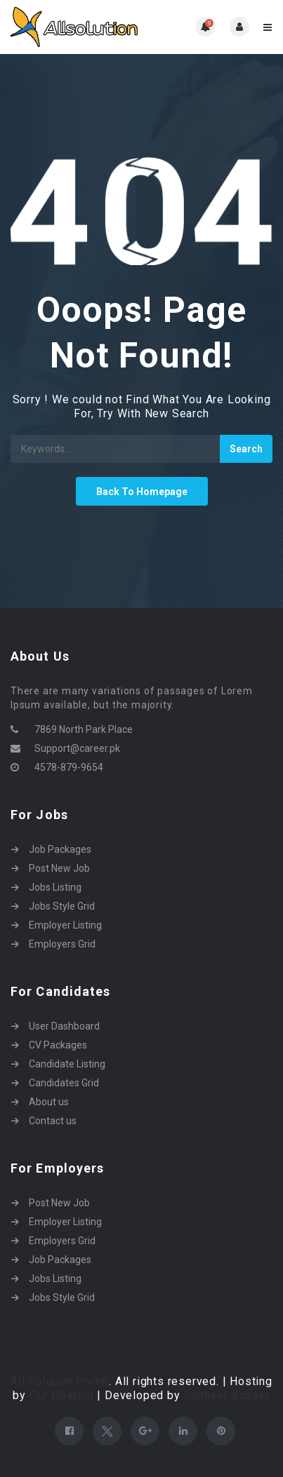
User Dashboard (64, 1026)
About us (49, 1101)
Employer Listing (65, 925)
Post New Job (59, 868)
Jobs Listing (55, 887)
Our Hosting (61, 1395)
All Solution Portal (60, 1381)
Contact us (53, 1120)
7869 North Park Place (83, 729)
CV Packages (58, 1045)
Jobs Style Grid (62, 906)
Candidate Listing (67, 1064)
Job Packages (60, 849)
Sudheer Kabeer (226, 1395)
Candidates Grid (64, 1082)
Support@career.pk (77, 748)
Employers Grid (62, 944)
